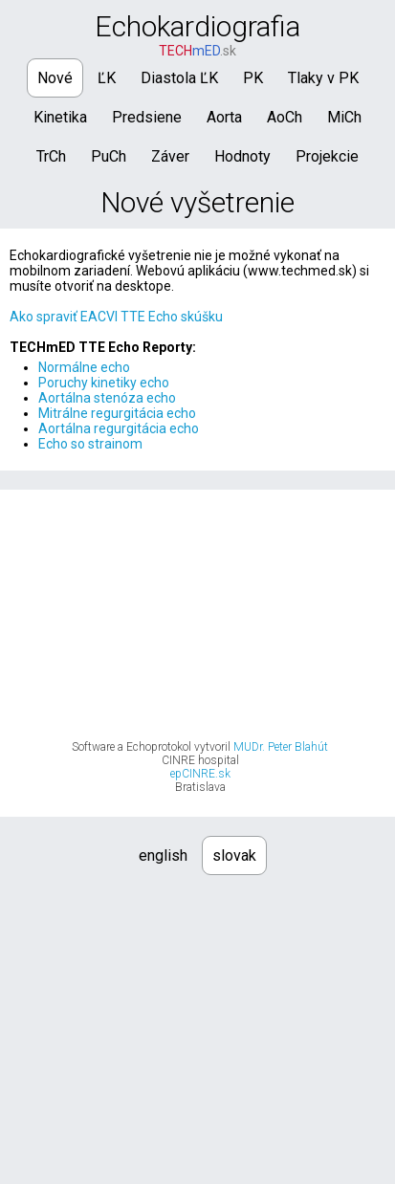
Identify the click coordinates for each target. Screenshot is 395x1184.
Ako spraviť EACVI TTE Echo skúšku (116, 316)
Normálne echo (84, 367)
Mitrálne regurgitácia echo (117, 413)
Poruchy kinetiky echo (103, 382)
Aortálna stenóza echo (107, 398)
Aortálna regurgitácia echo (118, 428)
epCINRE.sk (200, 773)
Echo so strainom (90, 443)
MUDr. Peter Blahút (280, 747)
